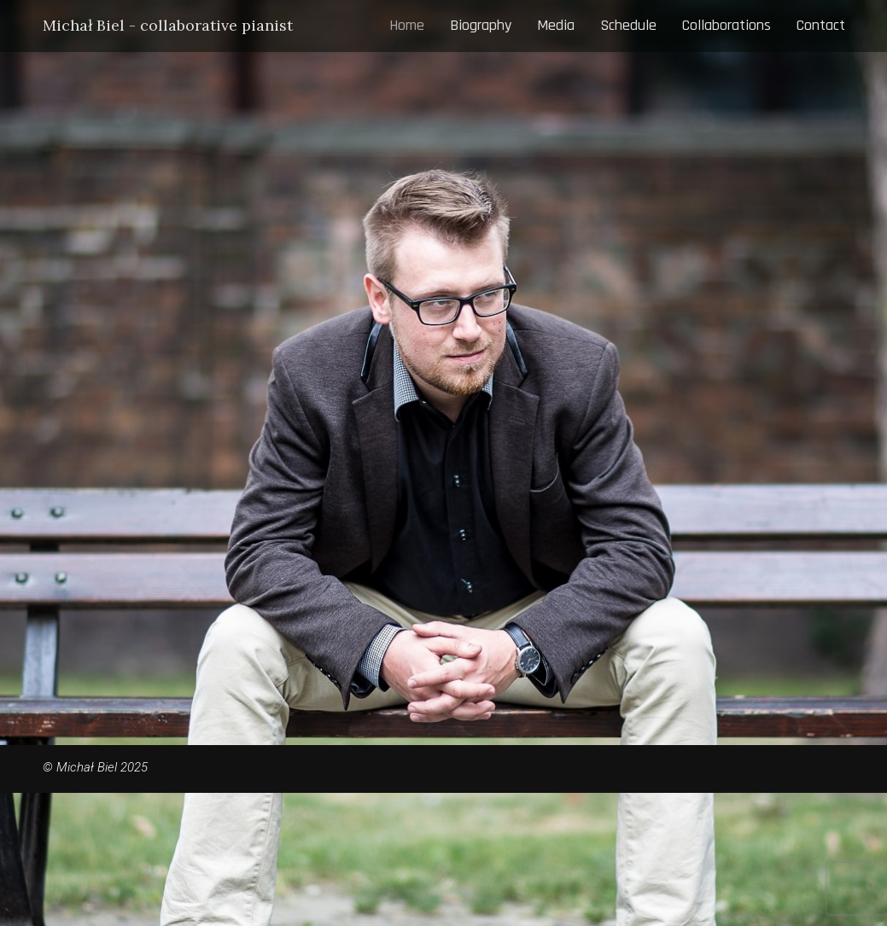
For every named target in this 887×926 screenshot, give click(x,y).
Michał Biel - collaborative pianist (168, 25)
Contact (821, 25)
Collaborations (726, 25)
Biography (480, 25)
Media (556, 25)
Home (406, 25)
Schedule (628, 25)
